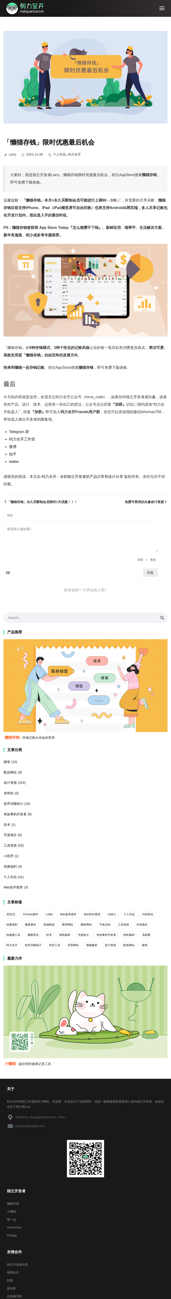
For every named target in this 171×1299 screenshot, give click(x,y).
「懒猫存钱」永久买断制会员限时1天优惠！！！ (40, 502)
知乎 (12, 454)
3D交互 (10, 914)
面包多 (11, 1288)
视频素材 (91, 945)
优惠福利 (10, 866)
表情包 (8, 793)
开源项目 (10, 835)
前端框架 (49, 924)
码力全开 (74, 154)
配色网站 (10, 772)
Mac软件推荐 (13, 887)
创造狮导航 (14, 1296)
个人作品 (59, 154)
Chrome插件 (30, 914)
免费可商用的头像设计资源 (146, 502)
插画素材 (64, 935)
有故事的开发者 (15, 814)
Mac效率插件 (68, 914)
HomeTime (14, 1227)
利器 (10, 1280)
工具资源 (10, 845)
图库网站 (67, 924)
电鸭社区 (13, 1272)
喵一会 (11, 1219)
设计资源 (10, 782)
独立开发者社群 (17, 1264)
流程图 (146, 935)
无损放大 (83, 935)
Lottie (49, 914)
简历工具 (54, 945)
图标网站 (86, 924)
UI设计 (112, 914)
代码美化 (147, 914)
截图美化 (33, 935)
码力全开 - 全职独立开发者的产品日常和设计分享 (82, 477)
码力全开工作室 (22, 439)
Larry (12, 154)
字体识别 (104, 924)
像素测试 (30, 924)
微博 (12, 447)
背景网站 (73, 945)
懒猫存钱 (13, 1203)
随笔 (7, 762)
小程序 (8, 856)
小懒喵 (11, 1211)
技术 (7, 825)
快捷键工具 (13, 935)
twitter (14, 462)
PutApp (12, 1235)
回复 (150, 573)
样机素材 (129, 935)
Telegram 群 (19, 432)
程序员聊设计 (13, 804)
